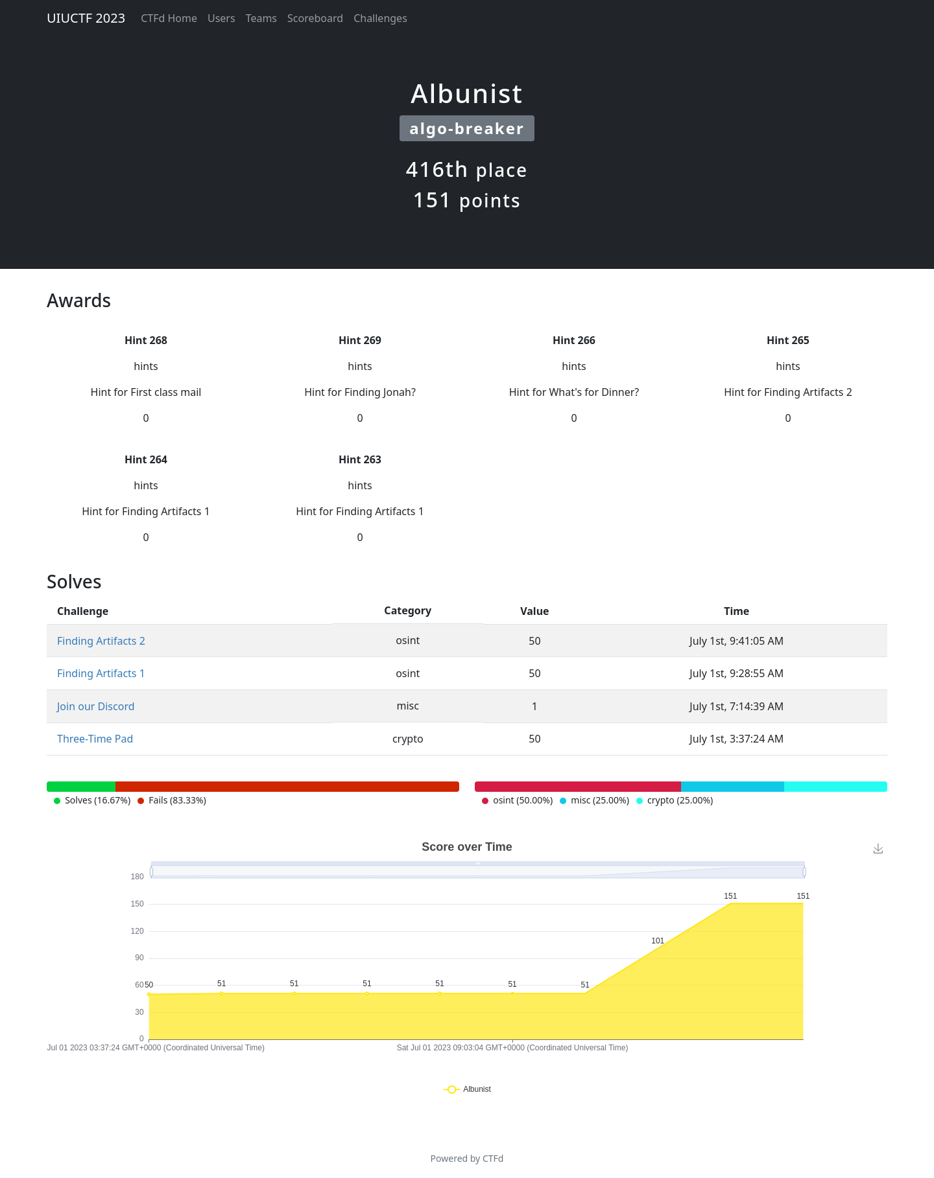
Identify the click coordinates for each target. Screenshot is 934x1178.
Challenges (380, 18)
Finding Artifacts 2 (101, 641)
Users (221, 18)
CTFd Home (169, 18)
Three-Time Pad (95, 739)
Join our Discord (96, 706)
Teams (261, 18)
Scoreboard (315, 18)
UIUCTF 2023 (86, 18)
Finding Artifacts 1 (101, 673)
